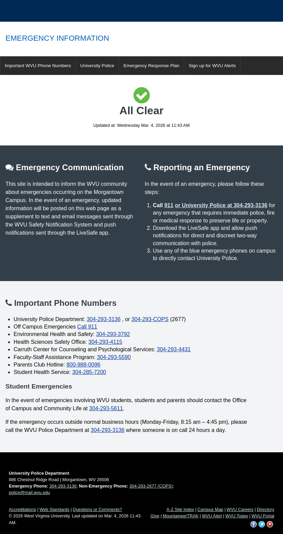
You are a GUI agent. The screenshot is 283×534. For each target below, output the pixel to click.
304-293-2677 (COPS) (151, 486)
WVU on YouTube (270, 524)
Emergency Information (57, 38)
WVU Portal (262, 515)
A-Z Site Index (180, 509)
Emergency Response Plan (151, 65)
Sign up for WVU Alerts (212, 65)
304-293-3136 (104, 319)
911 (169, 205)
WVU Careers (240, 509)
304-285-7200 (89, 372)
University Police (97, 65)
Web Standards (54, 509)
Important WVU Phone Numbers (38, 65)
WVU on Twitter (262, 524)
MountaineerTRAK (180, 515)
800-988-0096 (84, 365)
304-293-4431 (174, 349)
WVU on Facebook (254, 524)
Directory (265, 509)
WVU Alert (212, 515)
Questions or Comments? (97, 509)
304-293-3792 (113, 334)
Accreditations (22, 509)
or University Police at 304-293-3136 (221, 205)
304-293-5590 (114, 357)
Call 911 (87, 327)
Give (155, 515)
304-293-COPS (150, 319)
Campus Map (210, 509)
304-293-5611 (106, 408)
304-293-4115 (105, 342)
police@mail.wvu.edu (29, 492)
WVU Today (236, 515)
